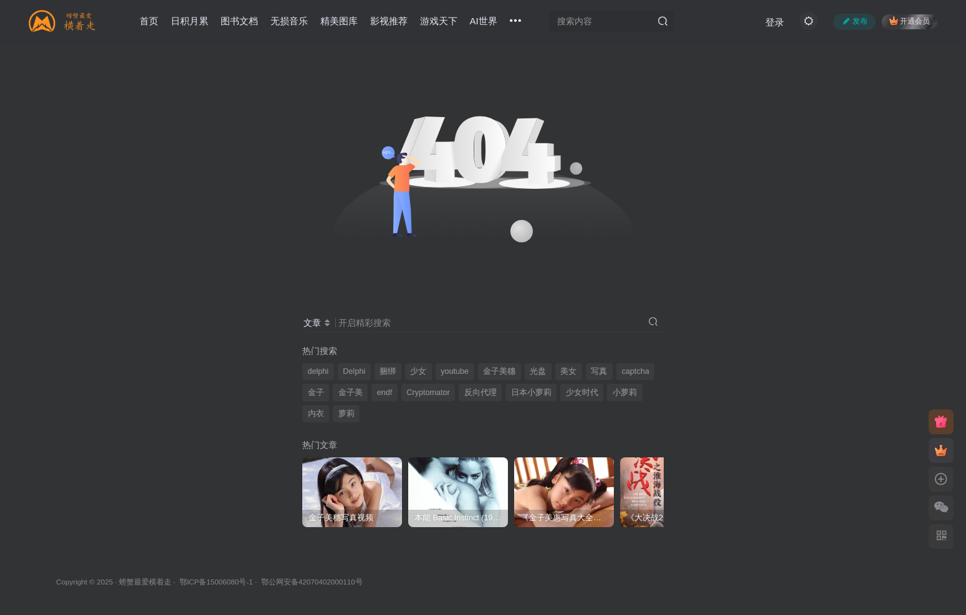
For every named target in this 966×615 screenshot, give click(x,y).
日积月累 (189, 21)
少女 (418, 371)
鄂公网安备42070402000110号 (312, 582)
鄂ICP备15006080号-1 (216, 582)
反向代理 (480, 392)
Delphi (354, 371)
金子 (316, 392)
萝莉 (346, 413)
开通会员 (909, 21)
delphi (318, 371)
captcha (635, 371)
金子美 (350, 392)
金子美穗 (499, 371)
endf (385, 392)
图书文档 (239, 21)
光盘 (538, 371)
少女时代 (582, 392)
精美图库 (339, 21)
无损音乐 (289, 21)
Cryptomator (427, 392)
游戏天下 (438, 21)
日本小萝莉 (531, 392)
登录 (774, 22)
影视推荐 (389, 21)
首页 (149, 21)
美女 (568, 371)
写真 (599, 371)
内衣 (316, 413)
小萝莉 (625, 392)
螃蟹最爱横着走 (145, 582)
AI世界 (483, 21)
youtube (455, 371)
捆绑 (388, 371)
